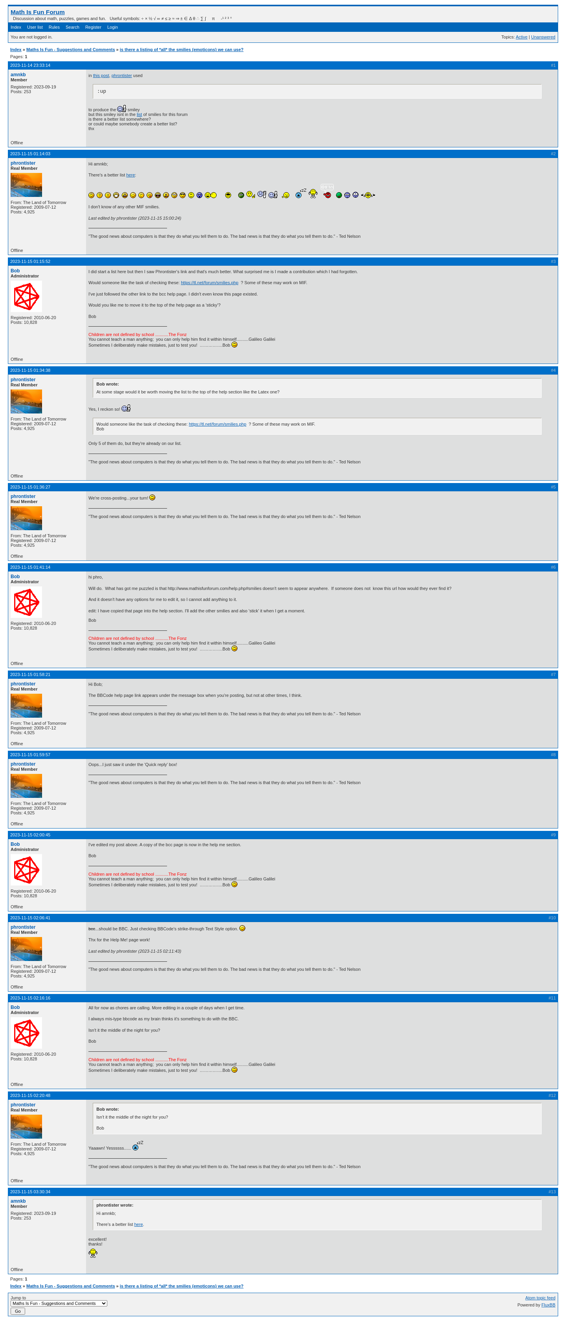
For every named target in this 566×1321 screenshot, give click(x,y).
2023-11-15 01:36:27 (30, 487)
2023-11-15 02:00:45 (30, 834)
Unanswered (543, 37)
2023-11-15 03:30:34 (30, 1191)
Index (16, 27)
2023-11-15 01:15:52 (30, 261)
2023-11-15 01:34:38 (30, 370)
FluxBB (548, 1305)
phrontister (122, 75)
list (139, 114)
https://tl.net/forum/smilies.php (209, 282)
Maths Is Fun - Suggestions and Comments (70, 49)
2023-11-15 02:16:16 (30, 998)
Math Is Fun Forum (38, 12)
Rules (54, 27)
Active (521, 37)
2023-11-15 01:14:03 (30, 153)
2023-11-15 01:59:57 (30, 754)
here (130, 175)
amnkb (18, 74)
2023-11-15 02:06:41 (30, 917)
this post (101, 75)
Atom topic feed (540, 1297)
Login (112, 27)
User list (35, 27)
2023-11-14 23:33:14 (30, 65)
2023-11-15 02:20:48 (30, 1095)
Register (93, 27)
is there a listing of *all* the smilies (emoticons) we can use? (182, 49)
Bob (15, 271)
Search (72, 27)
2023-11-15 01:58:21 (30, 674)
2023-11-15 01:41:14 (30, 567)
